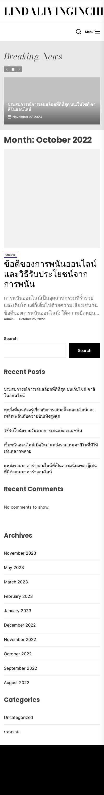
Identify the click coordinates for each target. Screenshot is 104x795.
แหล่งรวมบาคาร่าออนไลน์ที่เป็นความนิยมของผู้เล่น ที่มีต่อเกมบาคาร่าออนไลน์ (50, 468)
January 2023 (17, 610)
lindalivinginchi (54, 11)
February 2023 (18, 596)
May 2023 (14, 567)
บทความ (10, 254)
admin (9, 319)
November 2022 (20, 639)
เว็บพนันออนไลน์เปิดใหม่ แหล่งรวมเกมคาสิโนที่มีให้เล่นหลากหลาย (51, 448)
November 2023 (20, 553)
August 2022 (16, 682)
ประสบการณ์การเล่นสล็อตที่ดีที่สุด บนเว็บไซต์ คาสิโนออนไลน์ (51, 106)
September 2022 (20, 668)
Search (10, 338)
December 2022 (20, 625)
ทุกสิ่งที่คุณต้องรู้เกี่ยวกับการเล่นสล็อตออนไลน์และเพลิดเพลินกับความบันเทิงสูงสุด (49, 413)
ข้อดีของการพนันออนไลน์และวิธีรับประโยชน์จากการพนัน (50, 274)
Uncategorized (18, 717)
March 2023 (16, 581)
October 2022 (18, 653)
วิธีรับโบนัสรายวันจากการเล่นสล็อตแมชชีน (43, 430)
